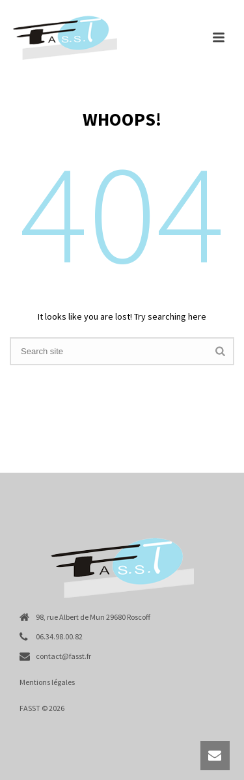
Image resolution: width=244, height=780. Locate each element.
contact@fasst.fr (63, 656)
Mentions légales (47, 682)
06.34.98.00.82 (59, 636)
